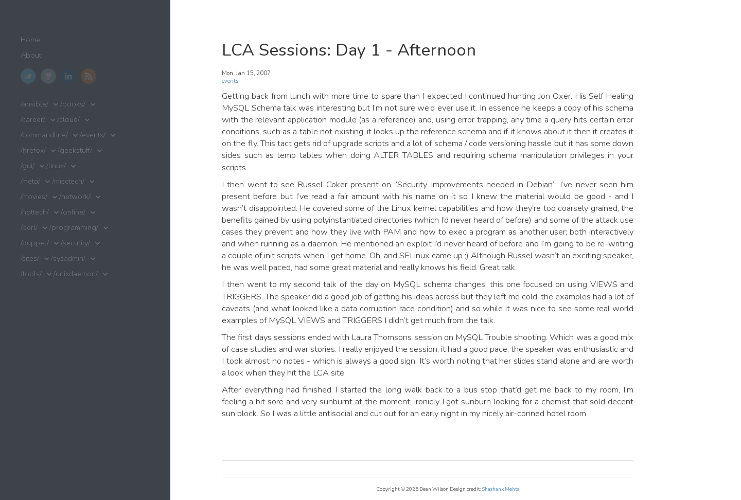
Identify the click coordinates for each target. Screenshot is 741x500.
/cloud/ (68, 119)
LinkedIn (68, 76)
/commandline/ (44, 135)
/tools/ (31, 274)
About (31, 55)
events (230, 81)
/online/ (73, 212)
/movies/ (34, 197)
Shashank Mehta (501, 489)
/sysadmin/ (68, 258)
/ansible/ (34, 104)
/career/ (33, 119)
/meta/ (30, 181)
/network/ (75, 197)
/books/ (72, 104)
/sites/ (30, 258)
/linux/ (56, 166)
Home (30, 40)
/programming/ (73, 228)
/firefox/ (33, 150)
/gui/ (27, 166)
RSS (88, 76)
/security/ (75, 243)
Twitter (28, 76)
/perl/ (29, 228)
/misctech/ (68, 181)
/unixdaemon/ (76, 274)
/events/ (92, 135)
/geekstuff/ (75, 150)
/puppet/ (35, 243)
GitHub (48, 76)
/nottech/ (35, 212)
